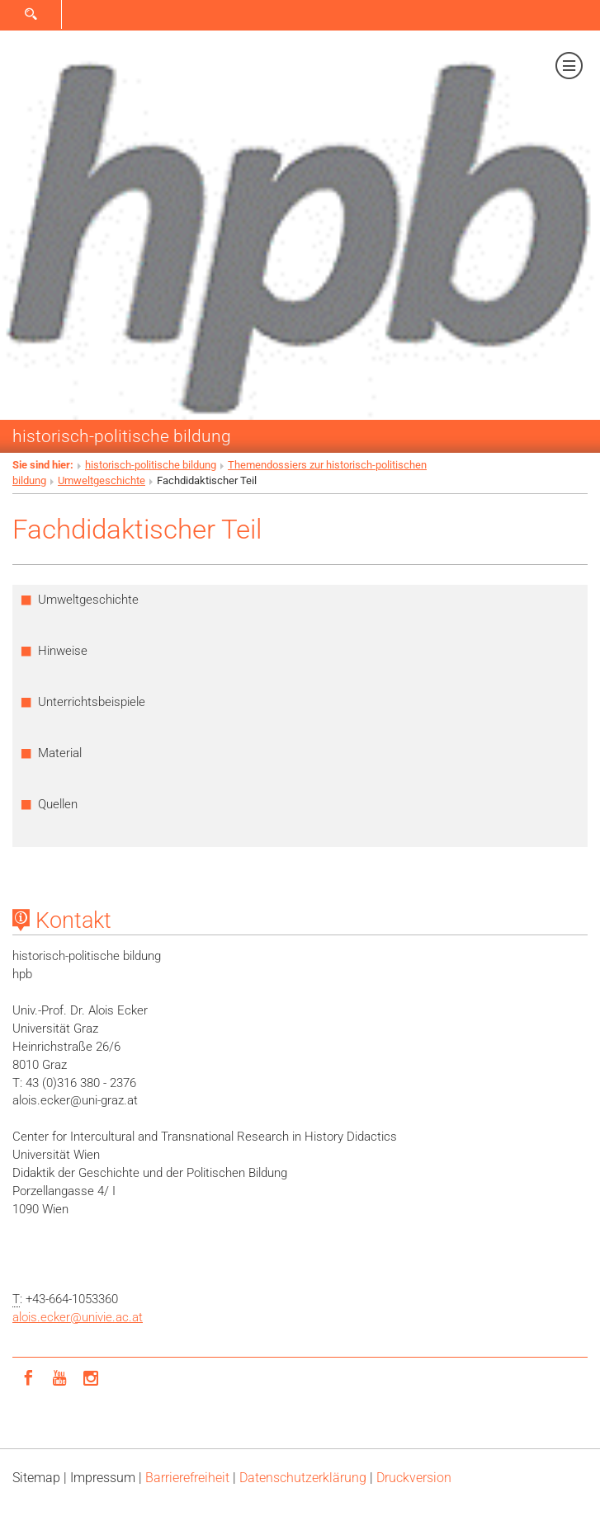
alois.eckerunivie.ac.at (77, 1317)
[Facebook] (28, 1376)
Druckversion (413, 1477)
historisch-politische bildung (121, 436)
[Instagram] (90, 1376)
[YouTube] (59, 1376)
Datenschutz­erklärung (302, 1477)
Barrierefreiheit (187, 1477)
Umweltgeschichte (101, 480)
